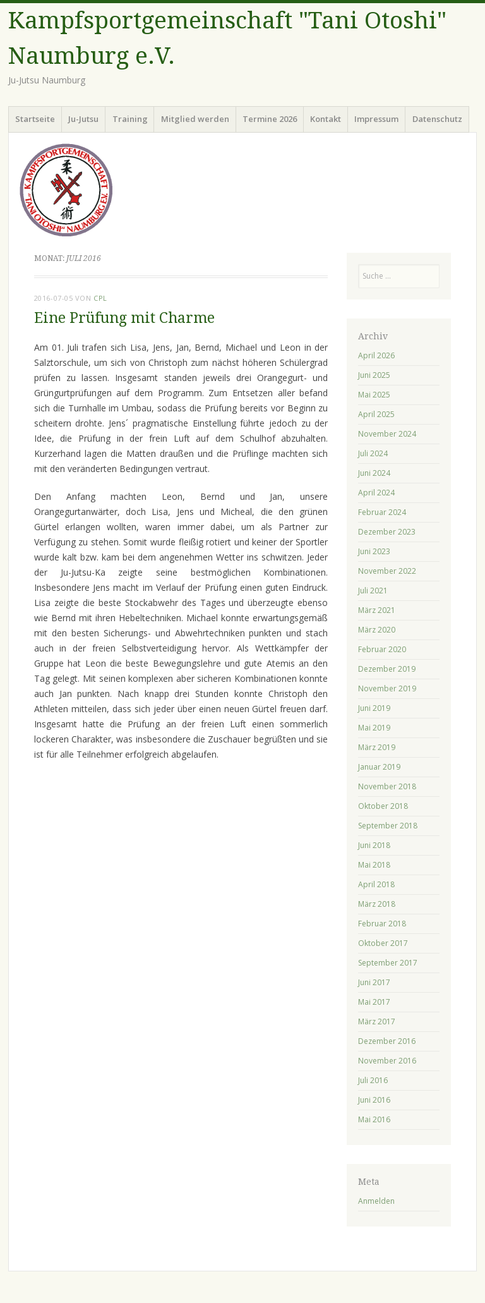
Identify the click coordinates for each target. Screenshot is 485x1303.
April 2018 (376, 884)
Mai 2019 (374, 727)
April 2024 (376, 492)
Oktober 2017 (383, 943)
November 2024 (387, 433)
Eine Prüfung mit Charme (124, 318)
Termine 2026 (269, 118)
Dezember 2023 (387, 531)
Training (130, 118)
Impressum (376, 118)
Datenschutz (437, 118)
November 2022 (387, 571)
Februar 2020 (382, 649)
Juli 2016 (373, 1080)
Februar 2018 (382, 923)
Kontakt (325, 118)
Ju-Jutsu (83, 118)
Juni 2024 (374, 473)
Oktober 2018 (383, 806)
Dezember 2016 (387, 1041)
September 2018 (387, 825)
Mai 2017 (374, 1002)
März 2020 (376, 629)
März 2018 (376, 904)
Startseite (35, 118)
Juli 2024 (373, 453)
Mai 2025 (374, 394)
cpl (100, 298)
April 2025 (376, 414)
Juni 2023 (374, 551)
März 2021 (376, 610)
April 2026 (376, 355)
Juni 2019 (374, 708)
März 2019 (376, 747)
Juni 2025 (374, 375)
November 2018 (387, 786)
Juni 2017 (374, 982)
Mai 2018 (374, 864)
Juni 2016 (374, 1099)
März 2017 (376, 1021)
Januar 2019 (379, 766)
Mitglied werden (195, 118)
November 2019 (387, 688)
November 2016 (387, 1060)
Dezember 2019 (387, 669)
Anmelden (376, 1201)
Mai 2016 (374, 1119)
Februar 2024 (382, 512)
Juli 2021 (373, 590)
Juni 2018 (374, 845)
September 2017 (387, 962)
